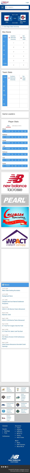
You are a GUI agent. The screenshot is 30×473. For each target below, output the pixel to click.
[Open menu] (2, 7)
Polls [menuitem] (5, 433)
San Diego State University (11, 26)
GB (4, 90)
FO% (4, 95)
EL (12, 131)
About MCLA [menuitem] (20, 446)
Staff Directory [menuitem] (21, 444)
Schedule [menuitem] (5, 426)
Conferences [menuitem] (6, 436)
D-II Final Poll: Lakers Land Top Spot (12, 331)
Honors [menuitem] (19, 435)
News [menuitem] (18, 442)
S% (4, 104)
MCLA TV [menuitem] (19, 433)
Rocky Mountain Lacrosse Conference (10, 405)
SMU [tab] (8, 125)
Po (22, 131)
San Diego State (24, 37)
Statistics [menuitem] (19, 431)
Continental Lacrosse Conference (23, 390)
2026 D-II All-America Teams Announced (13, 309)
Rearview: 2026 (6, 314)
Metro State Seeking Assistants (11, 290)
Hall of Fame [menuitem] (20, 437)
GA (4, 86)
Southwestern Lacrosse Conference (10, 411)
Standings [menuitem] (7, 431)
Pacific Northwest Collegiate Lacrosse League (23, 397)
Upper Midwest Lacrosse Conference (24, 411)
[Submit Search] (6, 7)
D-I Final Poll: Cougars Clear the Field (12, 326)
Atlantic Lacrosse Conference (9, 390)
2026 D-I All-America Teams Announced (13, 320)
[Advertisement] (15, 265)
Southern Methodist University (13, 37)
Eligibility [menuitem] (19, 430)
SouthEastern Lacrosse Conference (24, 405)
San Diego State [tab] (16, 125)
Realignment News (7, 296)
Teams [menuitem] (19, 428)
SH (25, 131)
